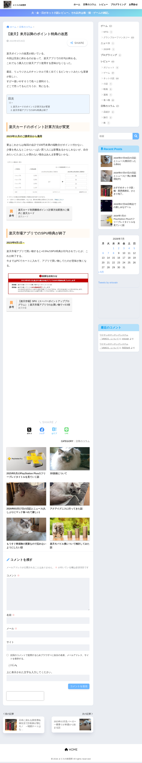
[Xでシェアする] (29, 432)
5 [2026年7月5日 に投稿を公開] (134, 249)
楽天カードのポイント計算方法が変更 (31, 106)
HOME (71, 751)
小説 (107, 84)
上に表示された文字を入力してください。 (30, 673)
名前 (11, 615)
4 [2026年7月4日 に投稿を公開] (129, 249)
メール (12, 629)
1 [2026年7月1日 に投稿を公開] (113, 249)
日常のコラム (89, 4)
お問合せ (133, 4)
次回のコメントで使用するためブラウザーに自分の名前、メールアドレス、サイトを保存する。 (49, 658)
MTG (108, 32)
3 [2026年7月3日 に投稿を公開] (124, 249)
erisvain (125, 340)
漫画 (107, 95)
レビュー (103, 4)
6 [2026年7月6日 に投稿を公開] (103, 254)
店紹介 (109, 113)
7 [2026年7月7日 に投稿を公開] (108, 254)
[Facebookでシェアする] (42, 432)
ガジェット (111, 68)
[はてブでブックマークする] (54, 432)
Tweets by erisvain (108, 283)
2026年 (109, 49)
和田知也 (126, 349)
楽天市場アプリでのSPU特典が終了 (30, 110)
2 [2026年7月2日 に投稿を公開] (118, 249)
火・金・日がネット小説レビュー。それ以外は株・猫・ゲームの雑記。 (71, 13)
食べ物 (109, 101)
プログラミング (118, 4)
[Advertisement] (48, 345)
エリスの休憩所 (21, 4)
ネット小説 (111, 79)
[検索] (136, 137)
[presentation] (25, 696)
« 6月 (101, 273)
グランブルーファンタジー (118, 37)
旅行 (107, 118)
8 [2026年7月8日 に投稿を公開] (113, 254)
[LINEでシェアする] (66, 432)
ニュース (108, 43)
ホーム (77, 4)
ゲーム (107, 26)
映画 (107, 90)
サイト (10, 642)
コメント (13, 576)
